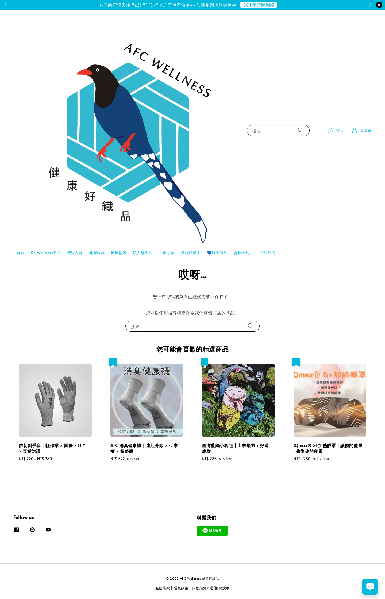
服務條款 (162, 588)
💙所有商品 (217, 252)
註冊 (214, 5)
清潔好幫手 (191, 252)
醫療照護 (118, 252)
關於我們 (267, 252)
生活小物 (167, 252)
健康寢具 (97, 252)
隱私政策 (181, 588)
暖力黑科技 (143, 252)
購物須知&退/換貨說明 (211, 588)
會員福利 (241, 252)
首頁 (20, 252)
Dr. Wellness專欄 (45, 252)
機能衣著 (75, 252)
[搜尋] (300, 130)
